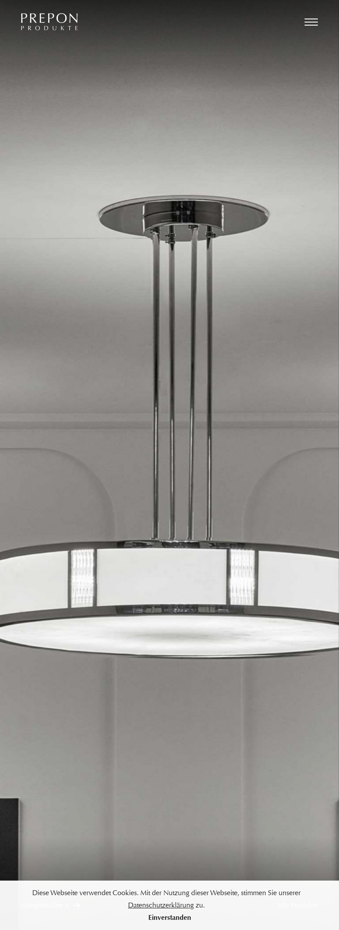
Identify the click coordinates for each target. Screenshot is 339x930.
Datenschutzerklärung (161, 905)
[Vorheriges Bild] (85, 465)
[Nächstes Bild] (254, 465)
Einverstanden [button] (169, 917)
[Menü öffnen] (311, 22)
